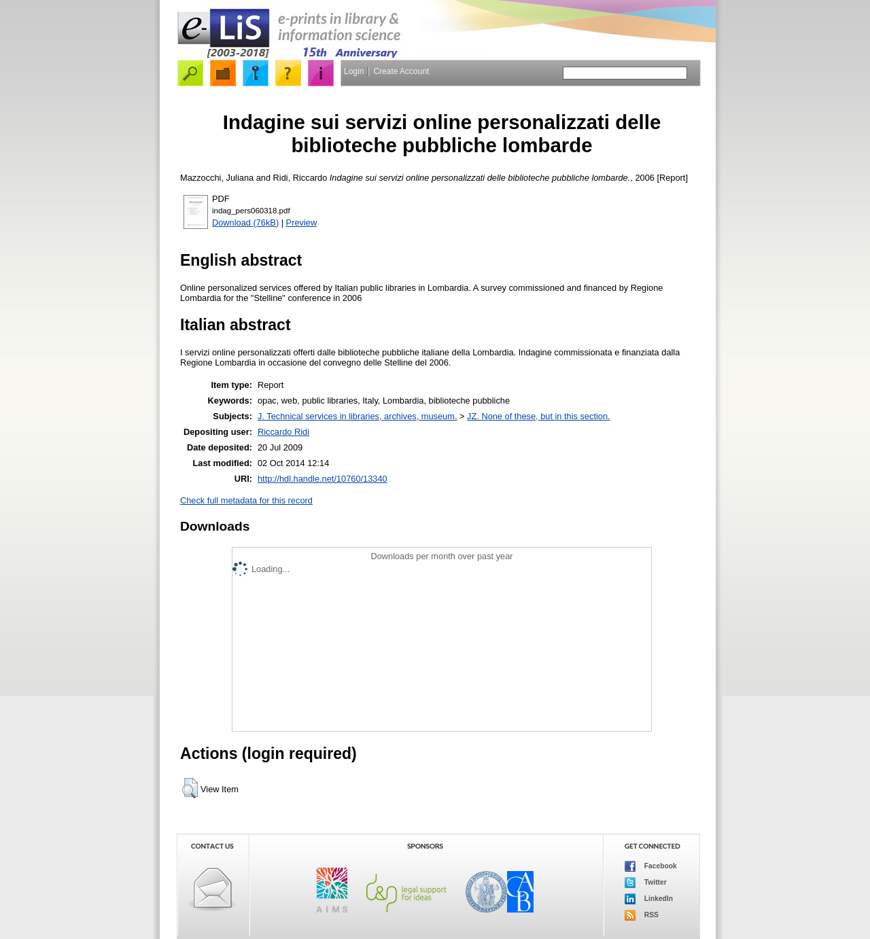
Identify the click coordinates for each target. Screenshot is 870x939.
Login (354, 71)
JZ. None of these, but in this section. (538, 416)
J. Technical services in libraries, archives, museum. (357, 416)
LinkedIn (649, 898)
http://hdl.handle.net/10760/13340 (322, 479)
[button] (190, 788)
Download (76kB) (245, 222)
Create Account (401, 71)
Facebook (651, 866)
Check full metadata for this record (246, 500)
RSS (642, 915)
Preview (301, 222)
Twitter (646, 882)
